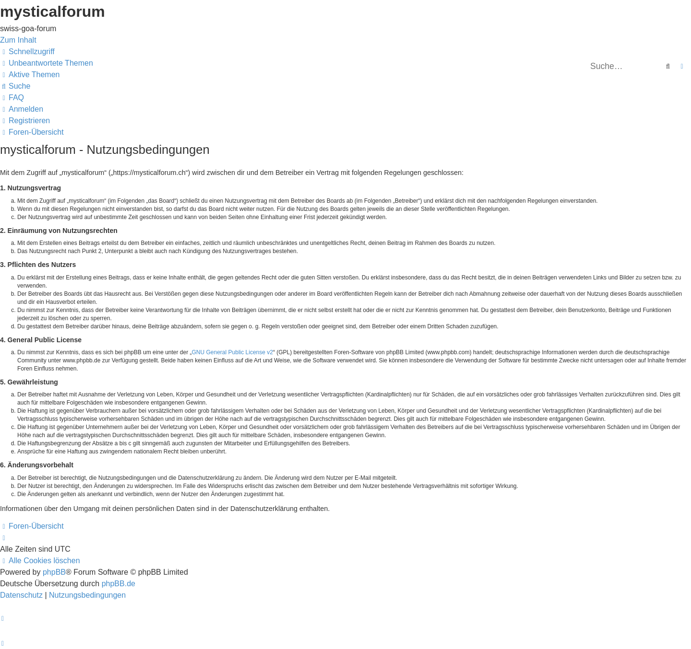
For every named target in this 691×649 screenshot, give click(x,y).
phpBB (54, 572)
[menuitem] (46, 63)
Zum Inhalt (18, 40)
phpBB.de (118, 583)
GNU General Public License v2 (232, 352)
